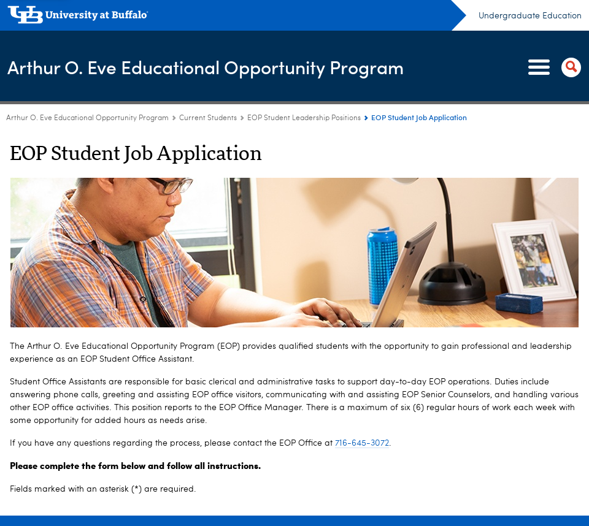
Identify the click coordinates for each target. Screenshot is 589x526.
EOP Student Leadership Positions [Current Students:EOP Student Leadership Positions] (305, 118)
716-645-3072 (362, 443)
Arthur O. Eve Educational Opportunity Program (205, 66)
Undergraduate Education (530, 16)
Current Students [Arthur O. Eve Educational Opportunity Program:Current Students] (208, 118)
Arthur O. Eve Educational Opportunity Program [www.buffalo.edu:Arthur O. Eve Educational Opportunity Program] (87, 118)
